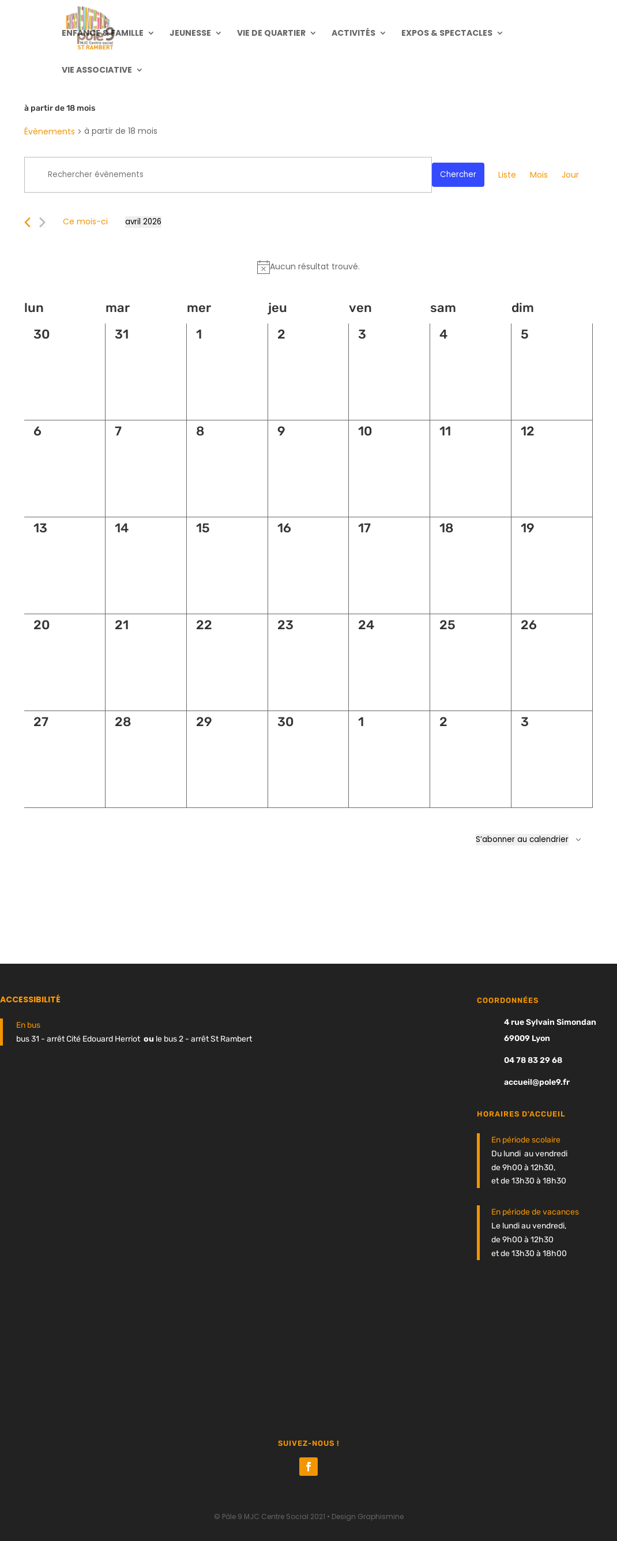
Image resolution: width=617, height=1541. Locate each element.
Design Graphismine (368, 1516)
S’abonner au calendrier (522, 839)
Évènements (49, 131)
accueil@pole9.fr (537, 1082)
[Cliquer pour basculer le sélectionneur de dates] (143, 222)
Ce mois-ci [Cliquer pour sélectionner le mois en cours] (85, 221)
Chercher (458, 174)
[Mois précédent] (27, 222)
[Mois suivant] (42, 222)
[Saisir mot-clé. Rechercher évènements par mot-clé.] (228, 175)
